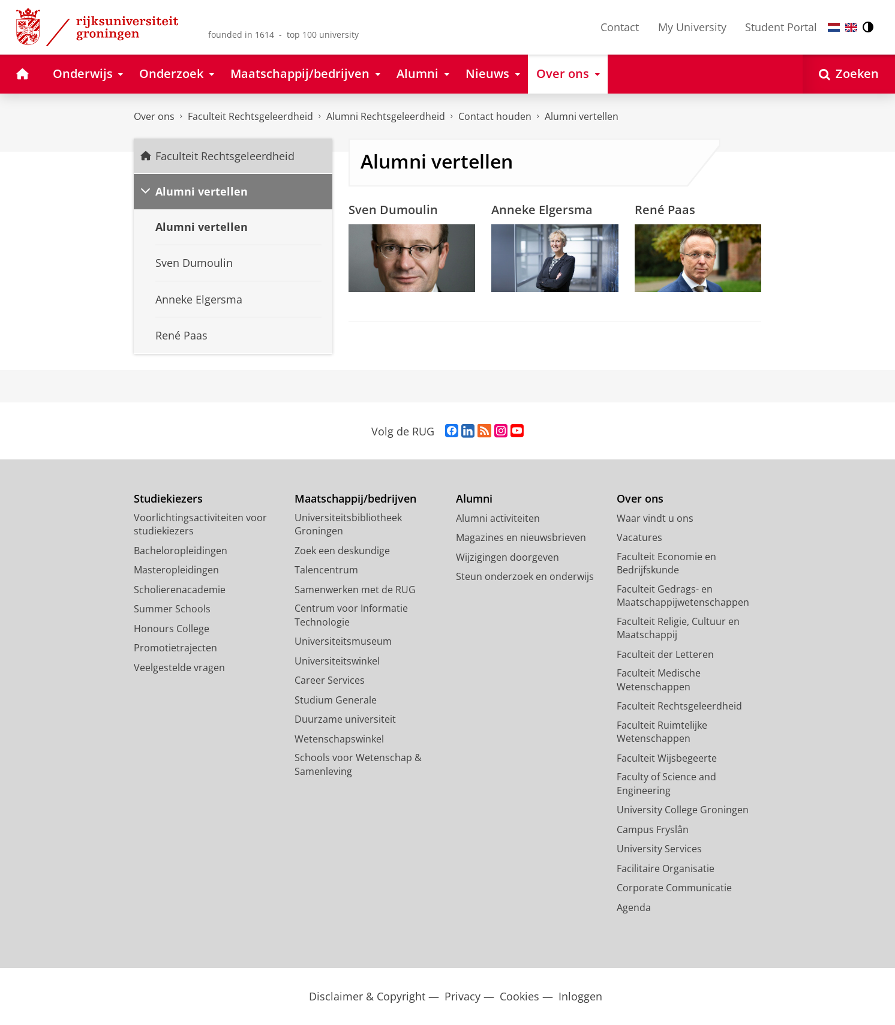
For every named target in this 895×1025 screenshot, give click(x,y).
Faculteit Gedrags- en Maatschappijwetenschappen (683, 595)
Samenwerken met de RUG (355, 589)
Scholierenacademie (180, 589)
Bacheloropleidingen (180, 550)
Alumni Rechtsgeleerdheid (385, 116)
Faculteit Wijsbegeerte (667, 758)
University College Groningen (683, 809)
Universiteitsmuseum (343, 641)
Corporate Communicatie (674, 887)
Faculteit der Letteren (665, 654)
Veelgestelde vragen (179, 667)
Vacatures (639, 537)
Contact (619, 27)
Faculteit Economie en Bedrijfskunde (666, 563)
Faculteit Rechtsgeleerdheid (250, 116)
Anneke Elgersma (542, 209)
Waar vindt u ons (655, 518)
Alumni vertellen (581, 116)
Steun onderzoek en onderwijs (525, 576)
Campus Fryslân (653, 829)
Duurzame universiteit (345, 719)
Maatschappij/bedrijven (355, 499)
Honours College (171, 628)
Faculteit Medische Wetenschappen (659, 679)
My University (692, 27)
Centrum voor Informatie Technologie (351, 615)
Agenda (634, 907)
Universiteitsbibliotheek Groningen (348, 524)
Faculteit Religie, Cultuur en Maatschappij (678, 628)
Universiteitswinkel (337, 661)
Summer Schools (172, 608)
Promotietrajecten (175, 647)
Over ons (154, 116)
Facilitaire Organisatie (665, 868)
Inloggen (580, 996)
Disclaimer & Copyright (367, 996)
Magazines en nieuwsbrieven (521, 537)
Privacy (462, 996)
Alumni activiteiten (498, 518)
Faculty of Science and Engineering (666, 783)
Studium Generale (336, 700)
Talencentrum (326, 569)
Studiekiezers (168, 499)
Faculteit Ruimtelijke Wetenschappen (662, 732)
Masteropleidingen (176, 569)
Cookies (519, 996)
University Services (659, 848)
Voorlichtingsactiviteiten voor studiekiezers (200, 524)
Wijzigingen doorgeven (507, 557)
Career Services (330, 680)
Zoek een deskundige (342, 550)
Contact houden (494, 116)
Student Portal (781, 27)
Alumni (474, 499)
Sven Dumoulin (393, 209)
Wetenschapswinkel (339, 739)
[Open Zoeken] (849, 74)
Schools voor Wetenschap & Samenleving (358, 764)
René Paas (665, 209)
